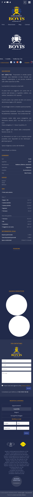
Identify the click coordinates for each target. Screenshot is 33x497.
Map (20, 24)
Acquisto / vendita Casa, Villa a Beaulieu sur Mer (16, 459)
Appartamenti (16, 405)
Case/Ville (16, 409)
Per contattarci (16, 343)
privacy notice (25, 386)
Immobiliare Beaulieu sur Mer (17, 467)
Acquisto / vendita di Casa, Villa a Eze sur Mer (16, 461)
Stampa (32, 62)
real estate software (21, 495)
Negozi (16, 412)
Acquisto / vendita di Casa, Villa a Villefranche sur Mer (16, 465)
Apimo (14, 495)
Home (1, 59)
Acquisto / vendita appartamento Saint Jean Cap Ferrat (16, 456)
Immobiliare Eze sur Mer (16, 469)
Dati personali (28, 492)
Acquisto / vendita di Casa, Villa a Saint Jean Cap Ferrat (16, 464)
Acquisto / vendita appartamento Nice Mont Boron (16, 454)
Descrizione (11, 24)
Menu (29, 2)
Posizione (16, 248)
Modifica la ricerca (16, 401)
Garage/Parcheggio (16, 416)
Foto (3, 24)
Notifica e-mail (16, 419)
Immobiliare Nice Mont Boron (16, 470)
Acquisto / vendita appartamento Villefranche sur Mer (16, 457)
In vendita (8, 59)
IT (25, 2)
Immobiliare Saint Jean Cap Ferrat (16, 472)
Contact (27, 24)
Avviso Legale (21, 492)
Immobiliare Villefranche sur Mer (16, 473)
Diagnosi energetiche (16, 291)
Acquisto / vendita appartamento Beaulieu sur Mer (16, 451)
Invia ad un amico (11, 62)
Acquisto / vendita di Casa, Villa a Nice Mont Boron (16, 462)
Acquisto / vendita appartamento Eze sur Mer (16, 453)
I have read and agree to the (16, 386)
